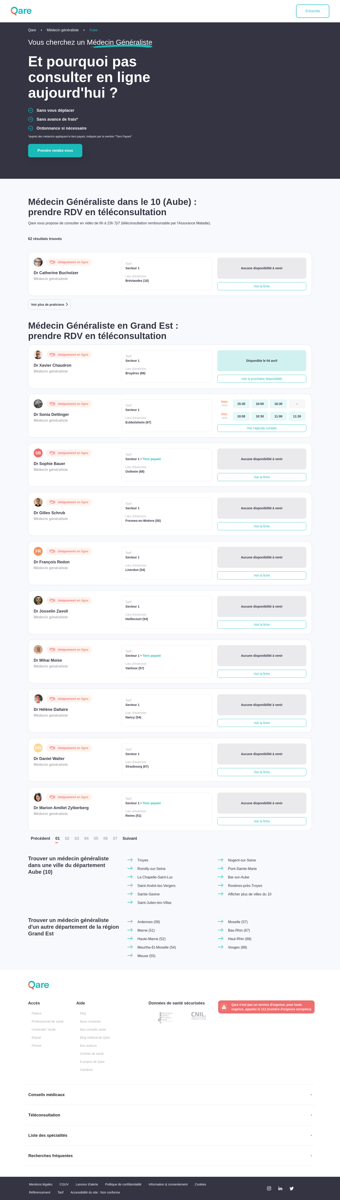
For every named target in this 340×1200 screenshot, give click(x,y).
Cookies (200, 1184)
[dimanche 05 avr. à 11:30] (297, 416)
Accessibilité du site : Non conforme (95, 1192)
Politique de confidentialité (123, 1184)
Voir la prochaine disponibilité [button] (262, 379)
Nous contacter (90, 1021)
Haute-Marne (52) (151, 939)
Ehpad (36, 1037)
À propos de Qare (92, 1061)
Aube (93, 30)
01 (57, 838)
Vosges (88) (237, 947)
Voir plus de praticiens (47, 304)
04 (86, 838)
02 (67, 838)
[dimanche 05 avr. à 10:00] (241, 416)
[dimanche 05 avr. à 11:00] (278, 416)
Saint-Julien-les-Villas (154, 903)
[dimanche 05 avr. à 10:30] (259, 416)
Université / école (44, 1029)
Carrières (86, 1070)
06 (105, 838)
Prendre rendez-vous (55, 150)
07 (115, 838)
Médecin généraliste (63, 30)
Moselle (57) (238, 922)
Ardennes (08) (148, 922)
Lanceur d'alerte (87, 1184)
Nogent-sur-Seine (242, 860)
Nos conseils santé (93, 1029)
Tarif (60, 1192)
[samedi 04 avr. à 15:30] (241, 403)
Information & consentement (168, 1184)
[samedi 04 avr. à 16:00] (259, 403)
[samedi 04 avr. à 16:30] (278, 403)
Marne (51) (146, 930)
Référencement (39, 1192)
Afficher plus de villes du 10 (249, 894)
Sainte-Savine (148, 894)
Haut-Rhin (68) (239, 939)
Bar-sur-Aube (238, 877)
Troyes (142, 860)
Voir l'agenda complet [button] (262, 428)
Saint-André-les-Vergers (156, 886)
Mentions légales (40, 1184)
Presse (36, 1045)
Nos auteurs (88, 1045)
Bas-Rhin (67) (239, 930)
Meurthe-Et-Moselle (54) (156, 947)
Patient (36, 1013)
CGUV (64, 1184)
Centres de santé (92, 1053)
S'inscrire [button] (312, 11)
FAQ (83, 1013)
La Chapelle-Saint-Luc (155, 877)
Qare (32, 30)
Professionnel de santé (47, 1021)
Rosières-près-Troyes (245, 886)
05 (96, 838)
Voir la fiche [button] (262, 286)
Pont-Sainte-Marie (242, 869)
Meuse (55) (146, 956)
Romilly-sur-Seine (151, 869)
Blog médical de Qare (95, 1037)
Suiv (129, 838)
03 (77, 838)
